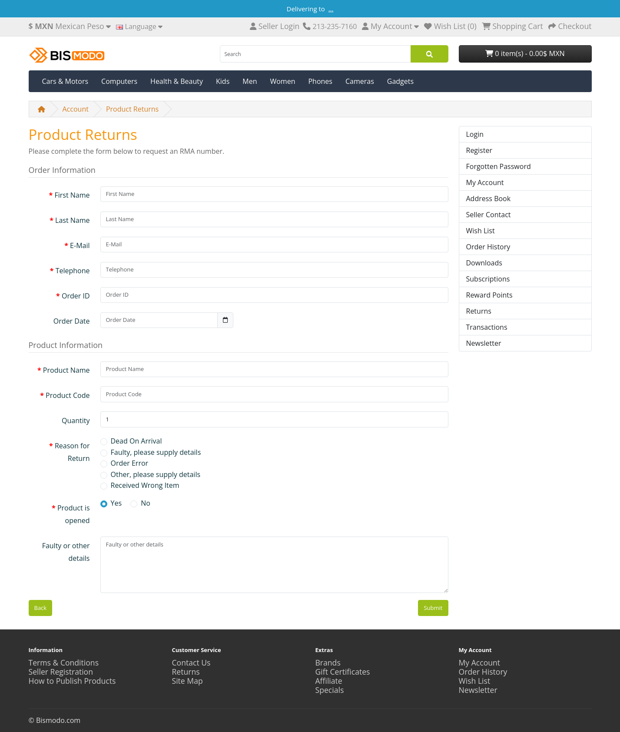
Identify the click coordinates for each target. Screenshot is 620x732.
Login (475, 134)
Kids (222, 81)
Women (282, 81)
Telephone (73, 270)
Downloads (484, 263)
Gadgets (400, 81)
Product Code (68, 395)
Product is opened (73, 514)
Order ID (76, 296)
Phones (320, 81)
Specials (329, 690)
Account (76, 109)
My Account (485, 182)
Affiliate (328, 681)
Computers (119, 81)
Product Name (66, 370)
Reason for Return (72, 452)
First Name (72, 195)
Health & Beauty (176, 81)
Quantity (76, 420)
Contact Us (191, 662)
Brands (328, 662)
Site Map (187, 681)
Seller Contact (488, 214)
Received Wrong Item (145, 485)
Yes (116, 503)
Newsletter (483, 343)
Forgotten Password (498, 166)
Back (40, 608)
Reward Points (489, 295)
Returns (478, 311)
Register (479, 150)
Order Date (71, 321)
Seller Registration (61, 671)
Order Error (130, 463)
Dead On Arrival (136, 441)
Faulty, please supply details (156, 452)
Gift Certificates (342, 671)
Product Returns (132, 109)
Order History (488, 247)
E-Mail (80, 245)
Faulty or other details (66, 552)
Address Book (488, 198)
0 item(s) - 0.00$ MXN (525, 53)
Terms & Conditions (64, 662)
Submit (433, 608)
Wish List (480, 230)
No (145, 503)
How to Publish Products (72, 681)
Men (249, 81)
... (331, 8)
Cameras (359, 81)
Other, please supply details (156, 474)
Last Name (72, 220)
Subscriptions (488, 279)
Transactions (486, 327)
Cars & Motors (65, 81)
